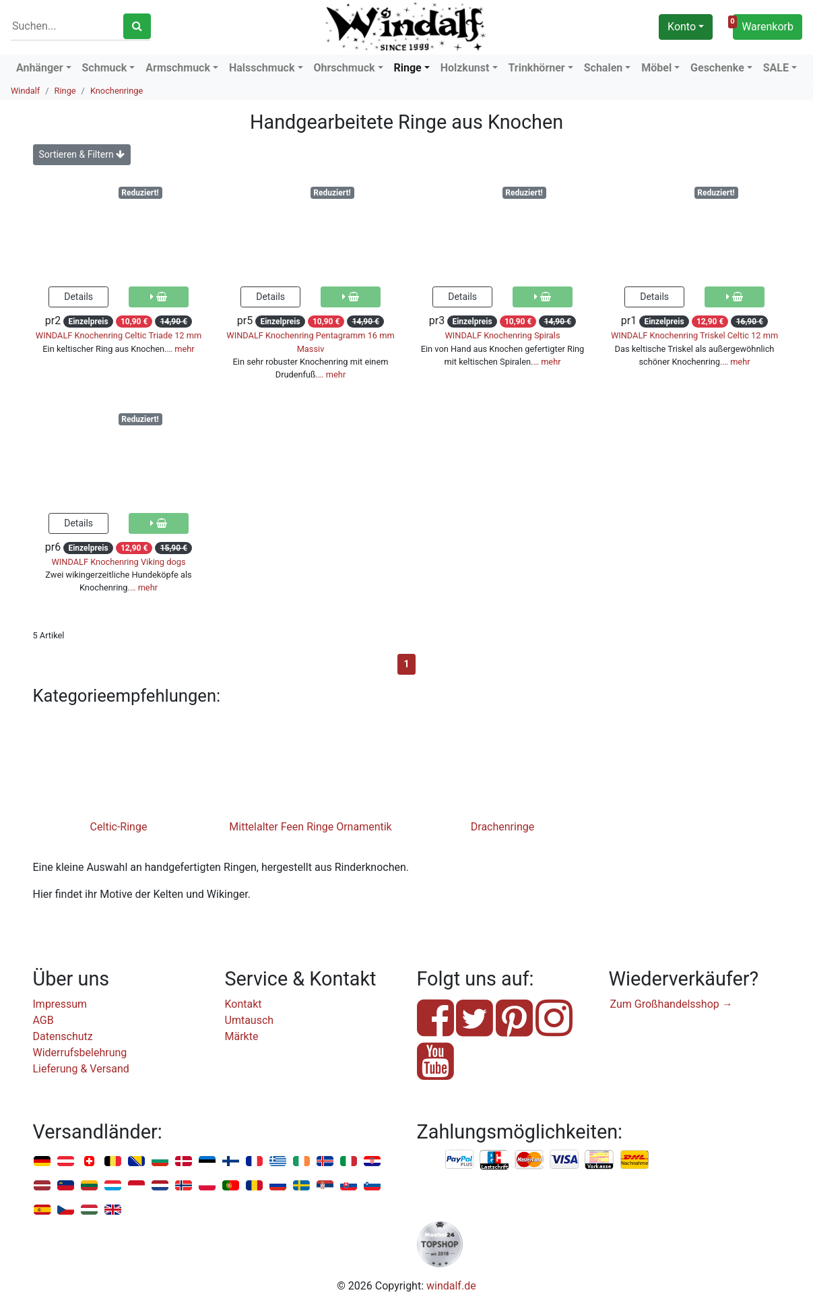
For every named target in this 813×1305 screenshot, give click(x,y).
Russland (277, 1186)
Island (325, 1161)
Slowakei (348, 1186)
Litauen (89, 1186)
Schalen (603, 67)
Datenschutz (63, 1036)
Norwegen (183, 1186)
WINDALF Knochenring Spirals (502, 335)
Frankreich (254, 1161)
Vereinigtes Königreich (112, 1210)
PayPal (460, 1160)
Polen (207, 1186)
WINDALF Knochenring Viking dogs (118, 562)
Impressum (60, 1004)
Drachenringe (502, 826)
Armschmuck (177, 67)
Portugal (230, 1186)
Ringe (407, 67)
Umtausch (249, 1020)
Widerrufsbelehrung (80, 1052)
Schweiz (89, 1161)
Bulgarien (160, 1161)
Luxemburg (112, 1186)
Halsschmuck (262, 67)
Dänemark (183, 1161)
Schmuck (104, 67)
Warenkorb (763, 25)
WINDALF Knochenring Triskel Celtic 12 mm (694, 335)
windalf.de (451, 1285)
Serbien (325, 1186)
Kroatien (372, 1161)
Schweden (301, 1186)
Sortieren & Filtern (82, 154)
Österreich (65, 1161)
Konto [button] (682, 26)
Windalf (25, 91)
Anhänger (39, 67)
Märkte (242, 1036)
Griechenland (277, 1161)
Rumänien (254, 1186)
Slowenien (372, 1186)
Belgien (112, 1161)
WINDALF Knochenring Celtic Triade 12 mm (118, 335)
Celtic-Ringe (119, 826)
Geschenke (717, 67)
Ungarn (89, 1210)
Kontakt (243, 1004)
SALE (776, 67)
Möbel (656, 67)
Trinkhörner (536, 67)
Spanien (42, 1210)
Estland (207, 1161)
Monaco (136, 1186)
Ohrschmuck (344, 67)
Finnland (230, 1161)
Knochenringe (116, 91)
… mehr (181, 349)
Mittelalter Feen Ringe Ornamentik (310, 826)
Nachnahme (634, 1160)
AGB (43, 1020)
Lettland (42, 1186)
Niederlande (160, 1186)
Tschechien (65, 1210)
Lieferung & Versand (81, 1068)
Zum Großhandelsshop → (671, 1004)
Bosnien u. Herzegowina (136, 1161)
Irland (301, 1161)
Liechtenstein (65, 1186)
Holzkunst (465, 67)
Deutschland (42, 1161)
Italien (348, 1161)
